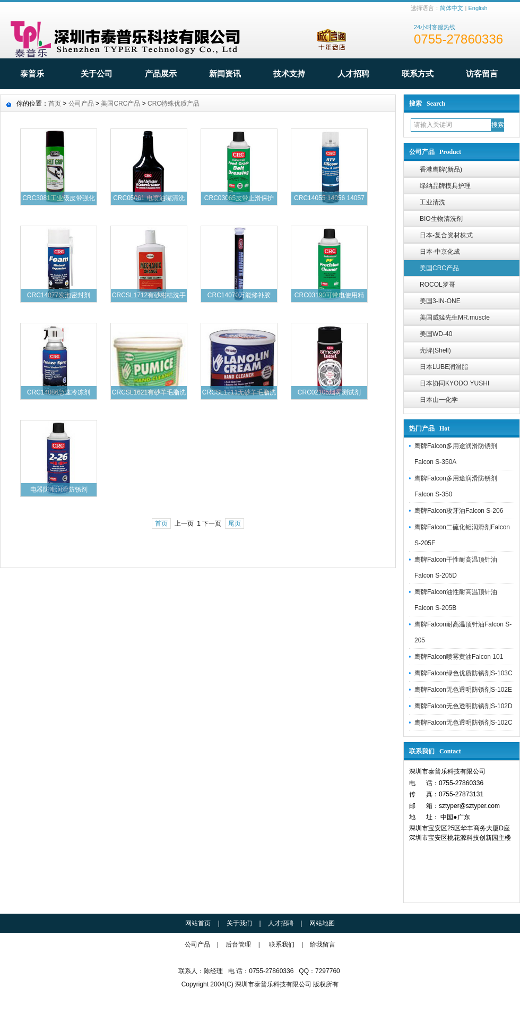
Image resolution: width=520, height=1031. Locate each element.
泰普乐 (32, 73)
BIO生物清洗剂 (441, 218)
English (477, 8)
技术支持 (289, 73)
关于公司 (96, 73)
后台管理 (238, 944)
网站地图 (322, 923)
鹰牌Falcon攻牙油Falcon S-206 (458, 510)
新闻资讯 (225, 73)
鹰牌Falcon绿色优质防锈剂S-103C (463, 673)
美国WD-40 (436, 334)
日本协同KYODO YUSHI (454, 383)
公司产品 (81, 103)
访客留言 (482, 73)
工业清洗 (432, 202)
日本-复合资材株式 (446, 235)
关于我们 (239, 923)
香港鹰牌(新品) (441, 169)
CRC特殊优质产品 (174, 103)
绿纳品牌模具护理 (445, 186)
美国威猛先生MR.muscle (455, 317)
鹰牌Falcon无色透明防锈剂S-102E (463, 689)
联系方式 (418, 73)
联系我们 (281, 944)
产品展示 (161, 73)
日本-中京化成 (440, 251)
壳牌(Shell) (435, 350)
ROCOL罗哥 (437, 284)
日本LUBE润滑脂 (444, 367)
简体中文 (451, 8)
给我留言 (322, 944)
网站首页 (198, 923)
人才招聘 (353, 73)
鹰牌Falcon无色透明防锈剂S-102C (463, 722)
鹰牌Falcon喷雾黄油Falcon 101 (458, 656)
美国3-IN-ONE (440, 301)
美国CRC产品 (439, 268)
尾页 (234, 523)
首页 (54, 103)
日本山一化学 (439, 399)
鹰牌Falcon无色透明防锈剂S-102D (463, 706)
